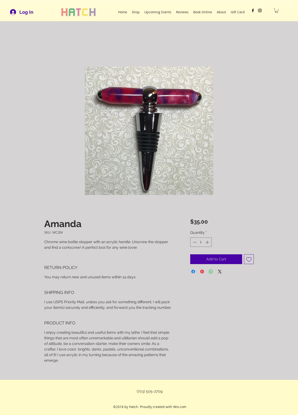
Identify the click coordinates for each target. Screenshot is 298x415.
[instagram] (259, 10)
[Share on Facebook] (193, 271)
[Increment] (207, 242)
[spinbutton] (200, 242)
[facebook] (253, 10)
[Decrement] (194, 242)
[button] (276, 10)
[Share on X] (220, 271)
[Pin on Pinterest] (202, 271)
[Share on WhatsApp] (211, 271)
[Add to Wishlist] (249, 259)
